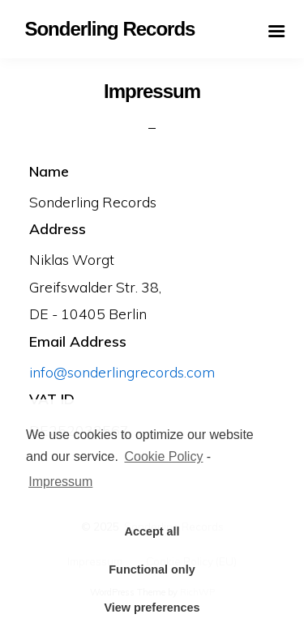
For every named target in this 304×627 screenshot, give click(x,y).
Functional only (152, 569)
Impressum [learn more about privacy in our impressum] (60, 481)
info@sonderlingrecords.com (122, 372)
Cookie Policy (163, 456)
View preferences (151, 607)
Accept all (152, 531)
